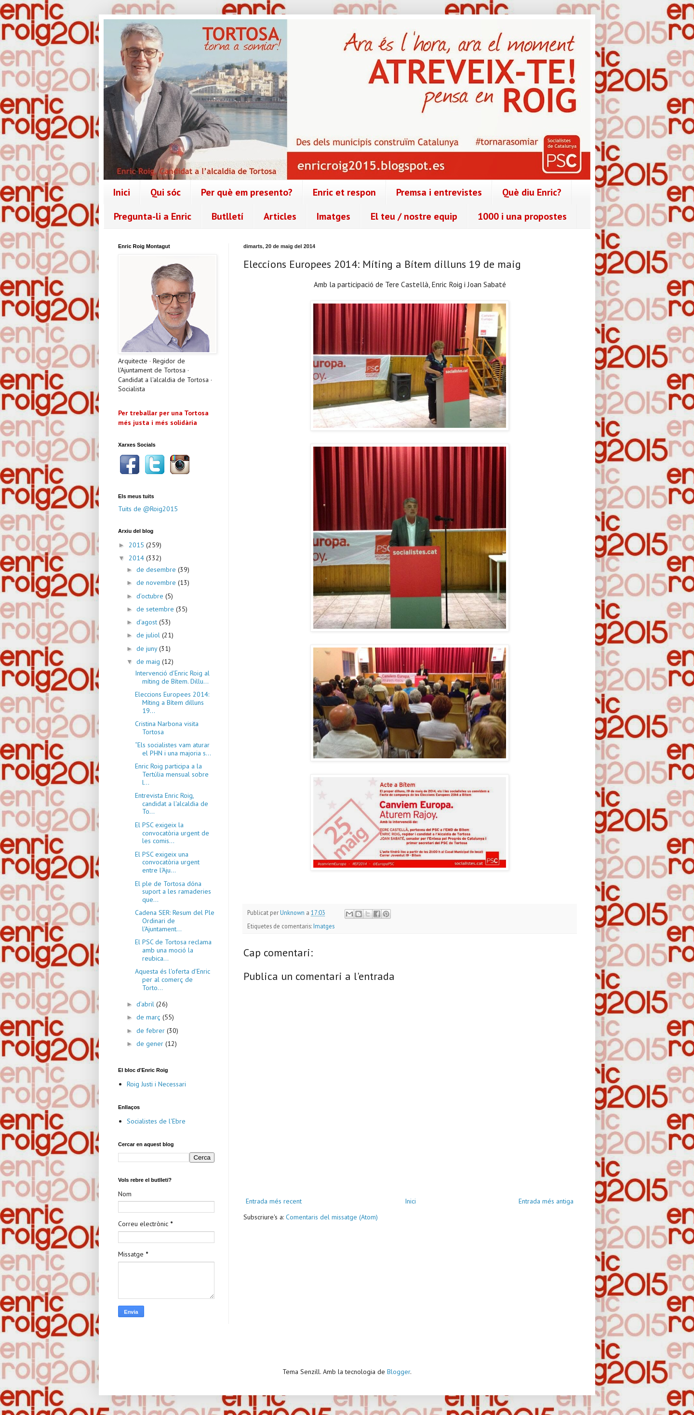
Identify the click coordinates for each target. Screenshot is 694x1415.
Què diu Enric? (531, 192)
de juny (147, 648)
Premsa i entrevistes (439, 192)
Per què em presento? (247, 192)
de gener (150, 1043)
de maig (149, 661)
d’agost (147, 622)
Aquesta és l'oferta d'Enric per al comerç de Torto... (172, 979)
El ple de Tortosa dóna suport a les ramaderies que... (173, 891)
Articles (280, 216)
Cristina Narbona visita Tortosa (167, 727)
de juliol (149, 635)
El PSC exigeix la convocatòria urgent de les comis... (172, 833)
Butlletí (227, 216)
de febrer (151, 1030)
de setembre (156, 609)
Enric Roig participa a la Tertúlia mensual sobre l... (172, 774)
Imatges (333, 216)
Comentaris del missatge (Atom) (332, 1217)
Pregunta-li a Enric (152, 216)
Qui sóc (165, 192)
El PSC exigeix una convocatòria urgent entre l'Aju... (167, 862)
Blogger (398, 1371)
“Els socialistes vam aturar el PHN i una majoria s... (173, 749)
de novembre (157, 582)
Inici (121, 192)
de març (149, 1017)
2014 (137, 558)
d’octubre (150, 596)
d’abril (146, 1004)
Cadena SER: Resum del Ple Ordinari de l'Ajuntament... (174, 920)
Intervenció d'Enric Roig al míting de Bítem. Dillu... (172, 677)
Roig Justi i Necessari (156, 1084)
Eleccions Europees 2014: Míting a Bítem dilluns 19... (172, 702)
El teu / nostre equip (414, 216)
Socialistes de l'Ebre (156, 1121)
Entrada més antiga (546, 1201)
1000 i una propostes (522, 216)
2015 (137, 545)
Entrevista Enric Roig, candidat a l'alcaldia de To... (171, 803)
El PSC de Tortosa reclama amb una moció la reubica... (173, 950)
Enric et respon (344, 192)
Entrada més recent (274, 1201)
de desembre (157, 569)
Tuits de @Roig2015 (148, 508)
